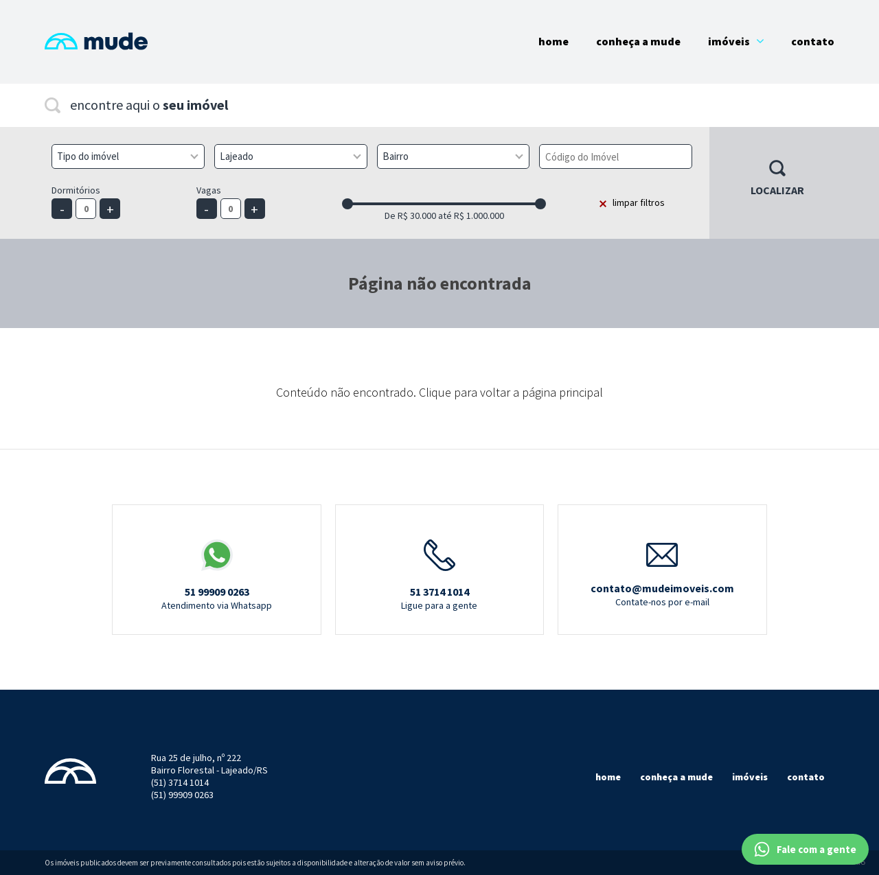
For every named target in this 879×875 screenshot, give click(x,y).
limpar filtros (639, 202)
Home (553, 41)
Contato (812, 41)
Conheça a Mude (638, 41)
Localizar (777, 190)
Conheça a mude (676, 777)
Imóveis (736, 41)
